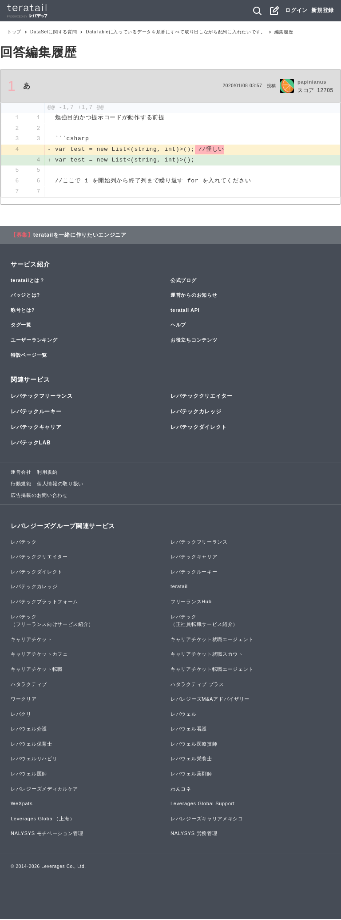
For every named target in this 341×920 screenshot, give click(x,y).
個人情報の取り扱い (60, 484)
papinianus (311, 82)
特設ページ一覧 (29, 356)
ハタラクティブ (29, 685)
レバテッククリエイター (201, 397)
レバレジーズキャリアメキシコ (206, 819)
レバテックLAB (31, 443)
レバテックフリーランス (42, 397)
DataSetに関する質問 (53, 31)
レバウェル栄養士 (191, 760)
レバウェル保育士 (31, 744)
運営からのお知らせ (193, 296)
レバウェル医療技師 (193, 744)
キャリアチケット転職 (37, 670)
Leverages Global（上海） (43, 819)
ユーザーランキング (34, 340)
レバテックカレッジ (195, 412)
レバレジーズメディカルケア (44, 789)
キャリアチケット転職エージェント (212, 670)
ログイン (296, 10)
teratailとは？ (28, 281)
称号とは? (23, 311)
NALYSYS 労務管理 (193, 834)
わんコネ (180, 789)
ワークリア (24, 699)
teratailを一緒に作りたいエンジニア (80, 236)
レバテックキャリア (36, 428)
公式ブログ (183, 281)
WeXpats (21, 804)
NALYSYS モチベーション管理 (47, 834)
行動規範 (21, 484)
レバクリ (21, 715)
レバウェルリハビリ (34, 760)
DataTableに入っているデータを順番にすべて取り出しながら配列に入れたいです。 (175, 31)
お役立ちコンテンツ (193, 340)
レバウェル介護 (29, 729)
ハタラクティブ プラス (197, 685)
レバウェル (183, 715)
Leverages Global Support (202, 804)
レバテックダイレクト (198, 428)
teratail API (184, 311)
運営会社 (21, 473)
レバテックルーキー (36, 412)
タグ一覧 (21, 326)
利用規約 (47, 473)
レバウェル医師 (29, 774)
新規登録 (322, 10)
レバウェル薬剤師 (191, 774)
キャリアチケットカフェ (39, 655)
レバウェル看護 (188, 729)
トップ (14, 31)
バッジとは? (25, 296)
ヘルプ (178, 326)
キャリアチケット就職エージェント (212, 640)
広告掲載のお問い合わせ (39, 496)
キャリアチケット (31, 640)
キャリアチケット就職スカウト (206, 655)
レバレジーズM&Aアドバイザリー (210, 699)
